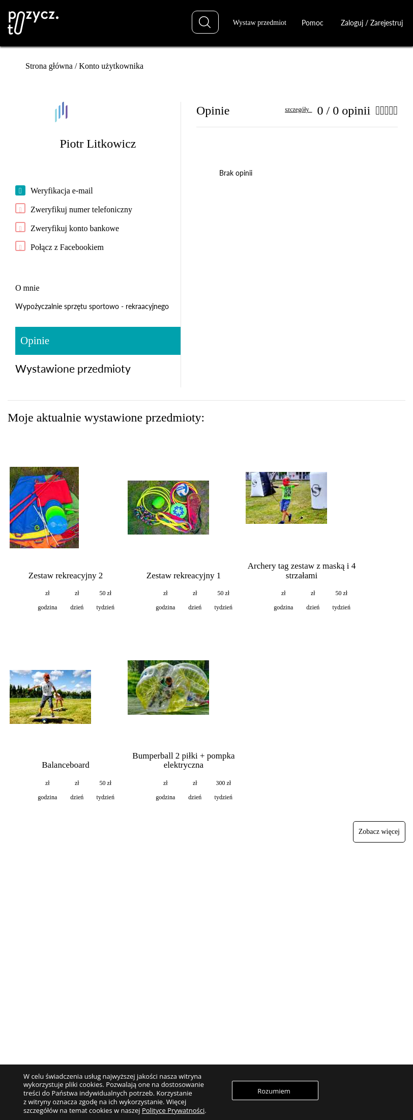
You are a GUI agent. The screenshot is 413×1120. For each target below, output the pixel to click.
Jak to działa (294, 912)
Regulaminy (294, 1020)
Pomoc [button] (316, 22)
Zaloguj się (161, 1005)
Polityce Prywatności (173, 1110)
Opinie (34, 340)
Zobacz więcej (379, 831)
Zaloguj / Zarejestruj (372, 22)
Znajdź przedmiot (169, 912)
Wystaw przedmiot (259, 22)
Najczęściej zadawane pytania (317, 926)
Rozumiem (282, 1091)
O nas (285, 1005)
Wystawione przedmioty (73, 368)
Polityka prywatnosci (306, 1034)
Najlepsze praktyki (303, 941)
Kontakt (288, 1049)
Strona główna (49, 66)
